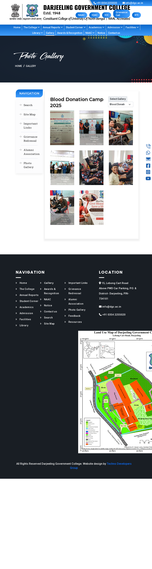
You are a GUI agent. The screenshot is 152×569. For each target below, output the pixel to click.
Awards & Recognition (69, 33)
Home (17, 27)
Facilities (132, 27)
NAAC (81, 15)
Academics (96, 27)
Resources (75, 322)
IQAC (94, 15)
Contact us (114, 33)
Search (28, 105)
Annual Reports (53, 27)
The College (32, 27)
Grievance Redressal (30, 138)
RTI (136, 15)
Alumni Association (31, 152)
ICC (106, 15)
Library (37, 33)
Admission (115, 27)
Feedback (74, 315)
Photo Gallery (29, 165)
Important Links (31, 125)
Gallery (50, 33)
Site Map (30, 114)
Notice (101, 33)
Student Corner (76, 27)
